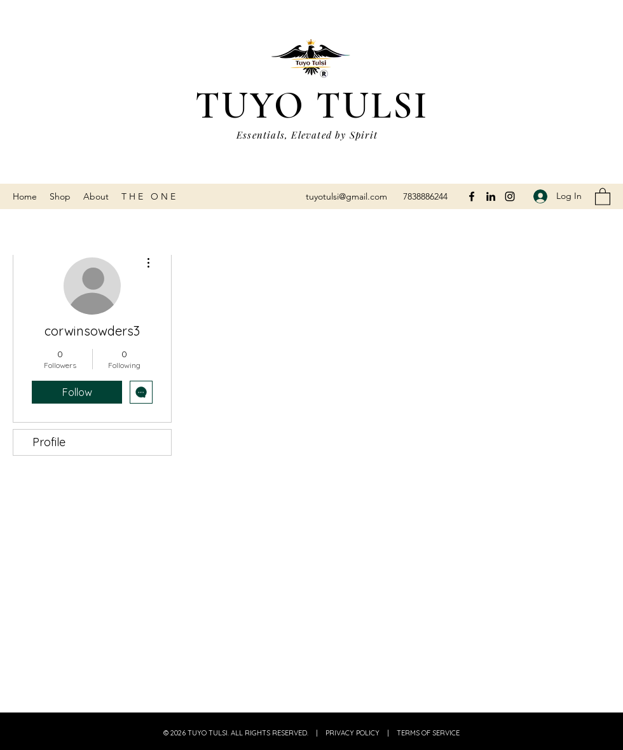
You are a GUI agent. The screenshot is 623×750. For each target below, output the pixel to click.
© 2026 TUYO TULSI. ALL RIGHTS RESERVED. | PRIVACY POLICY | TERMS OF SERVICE (311, 732)
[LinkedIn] (490, 196)
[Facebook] (471, 196)
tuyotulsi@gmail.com (346, 196)
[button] (602, 196)
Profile (48, 442)
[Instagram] (509, 196)
